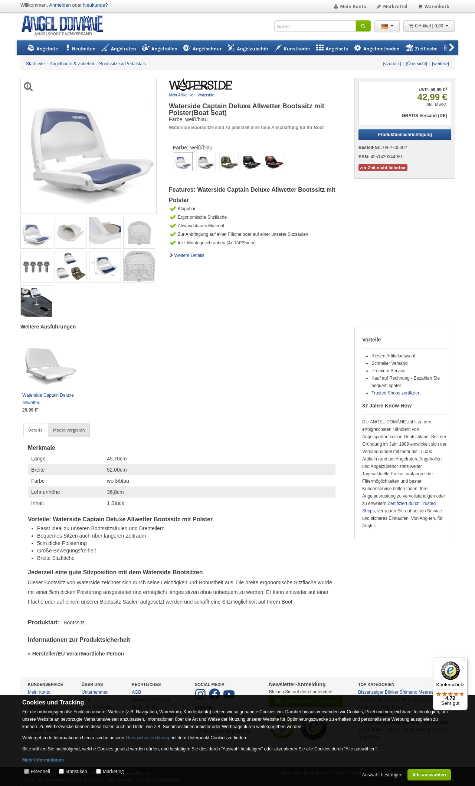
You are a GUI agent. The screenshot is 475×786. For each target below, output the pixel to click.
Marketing (113, 771)
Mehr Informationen (43, 760)
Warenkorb (433, 6)
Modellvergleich (69, 430)
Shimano (408, 692)
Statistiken (76, 771)
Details (35, 430)
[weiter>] (440, 63)
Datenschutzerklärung (147, 737)
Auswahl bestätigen (382, 775)
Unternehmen (95, 692)
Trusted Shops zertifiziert (395, 393)
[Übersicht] (416, 63)
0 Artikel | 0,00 (429, 26)
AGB (136, 692)
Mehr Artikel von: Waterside (191, 95)
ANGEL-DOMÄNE (65, 26)
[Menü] (463, 661)
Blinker (392, 692)
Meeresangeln (433, 692)
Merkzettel (391, 6)
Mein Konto (349, 6)
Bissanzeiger (371, 692)
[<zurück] (392, 63)
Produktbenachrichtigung (405, 134)
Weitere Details (186, 255)
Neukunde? (95, 5)
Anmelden (60, 5)
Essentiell (40, 771)
